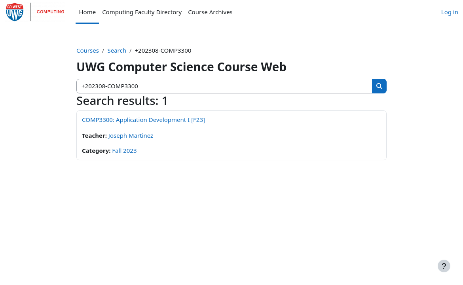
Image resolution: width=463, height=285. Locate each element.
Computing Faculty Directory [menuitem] (142, 12)
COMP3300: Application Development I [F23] (143, 120)
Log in (449, 12)
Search (116, 50)
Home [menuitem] (87, 12)
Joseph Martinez (130, 135)
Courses (87, 50)
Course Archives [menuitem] (210, 12)
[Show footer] (444, 266)
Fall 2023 (124, 150)
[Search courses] (224, 86)
